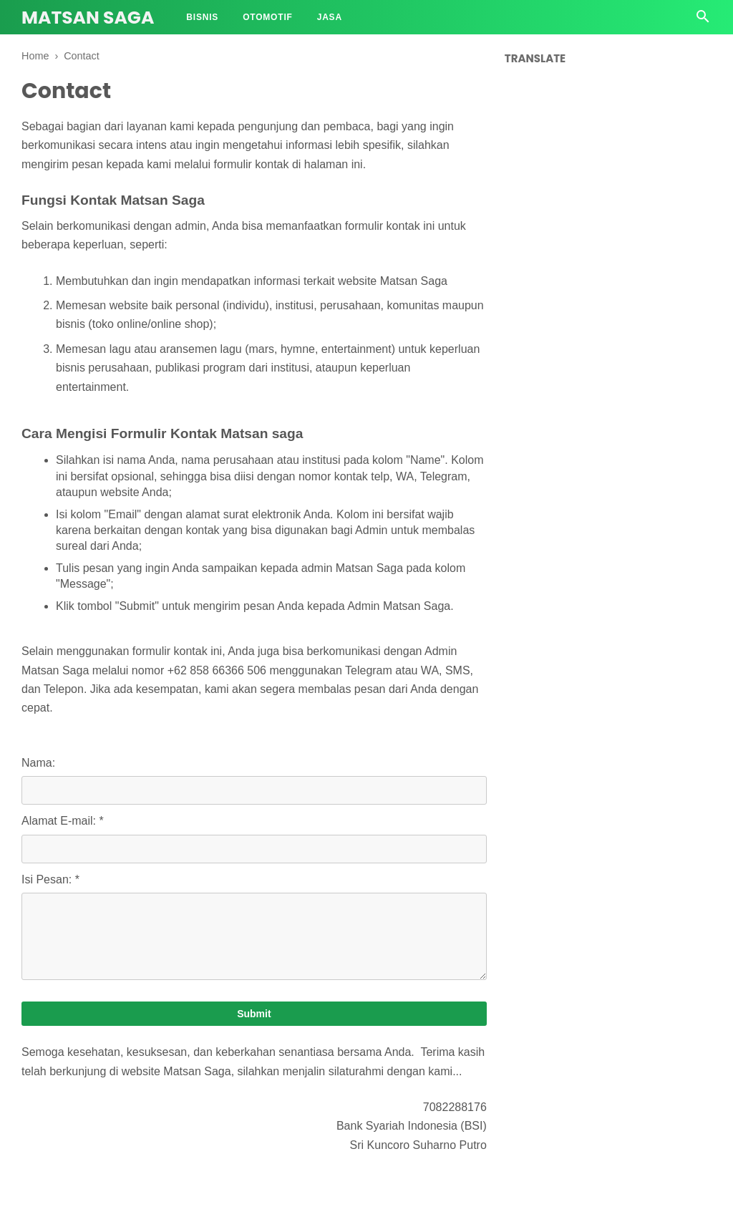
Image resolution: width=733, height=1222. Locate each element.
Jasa (329, 17)
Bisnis (202, 17)
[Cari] (703, 20)
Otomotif (268, 17)
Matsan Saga (87, 17)
